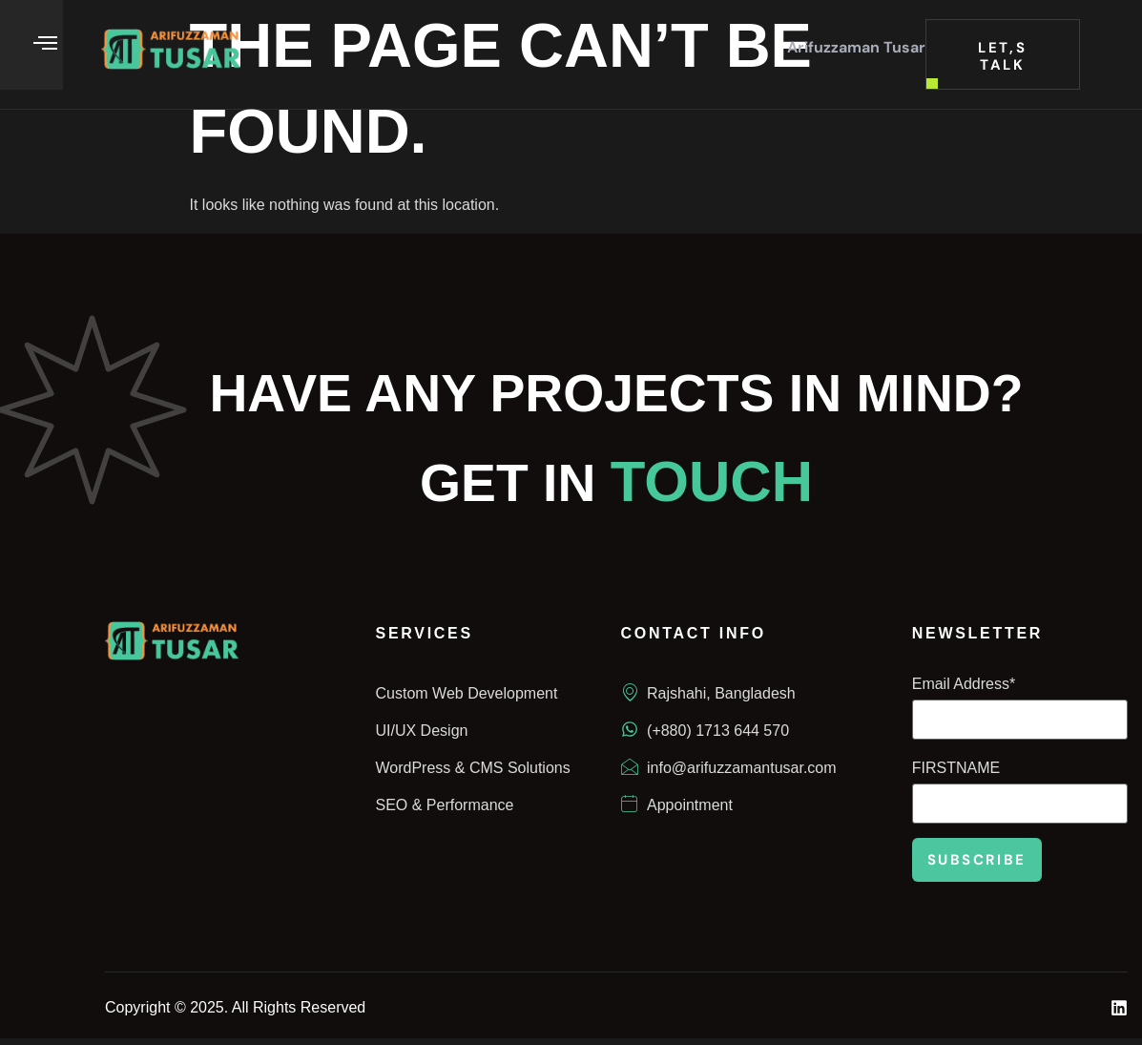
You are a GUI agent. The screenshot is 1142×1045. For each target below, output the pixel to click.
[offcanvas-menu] (45, 43)
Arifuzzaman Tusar (856, 47)
